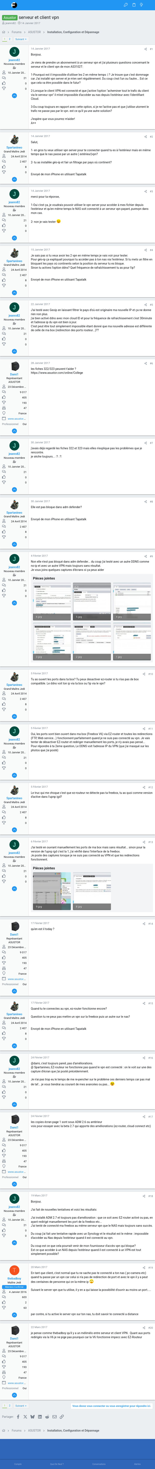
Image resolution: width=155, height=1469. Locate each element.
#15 (150, 1003)
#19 (150, 1267)
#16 (150, 1057)
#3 (151, 191)
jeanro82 (10, 23)
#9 (151, 556)
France (23, 413)
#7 (151, 443)
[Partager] (145, 49)
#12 (150, 787)
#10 (150, 674)
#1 (151, 49)
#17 (150, 1116)
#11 (150, 728)
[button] (6, 5)
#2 (151, 136)
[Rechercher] (149, 5)
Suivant (19, 39)
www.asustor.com (18, 418)
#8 (151, 501)
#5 (151, 304)
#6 (151, 363)
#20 (150, 1327)
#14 (150, 923)
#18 (150, 1196)
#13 (150, 842)
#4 (151, 250)
